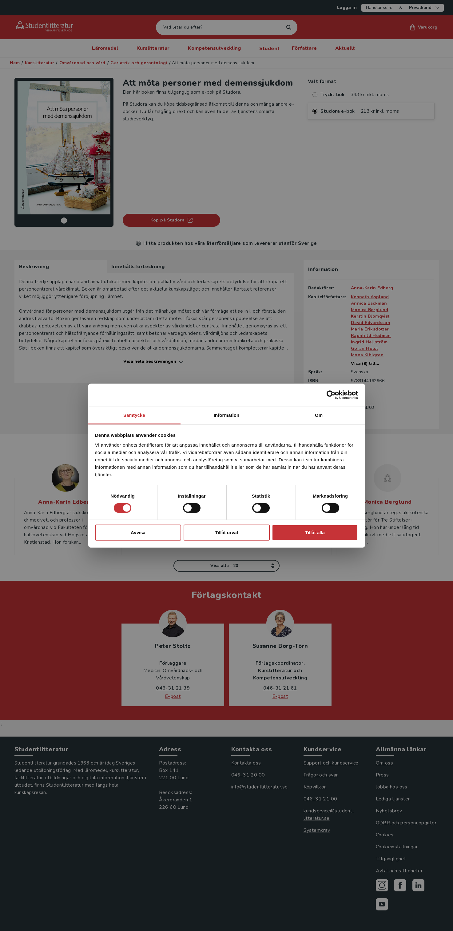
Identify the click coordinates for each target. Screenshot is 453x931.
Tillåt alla (315, 532)
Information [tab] (227, 414)
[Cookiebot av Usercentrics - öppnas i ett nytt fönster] (331, 395)
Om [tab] (319, 414)
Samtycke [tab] (134, 414)
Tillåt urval (226, 532)
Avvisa (138, 532)
